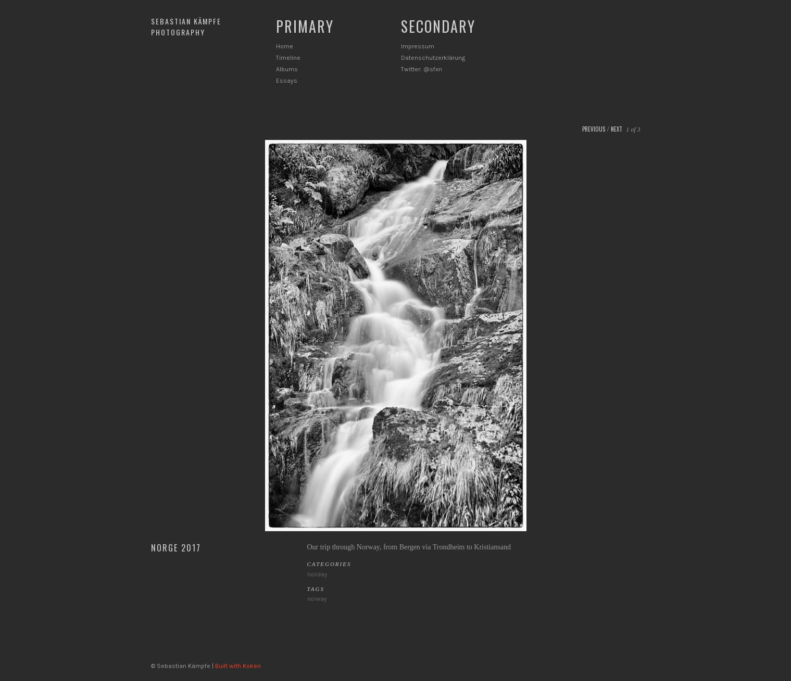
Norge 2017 (176, 548)
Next (616, 129)
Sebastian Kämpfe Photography (186, 26)
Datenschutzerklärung (433, 57)
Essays (286, 80)
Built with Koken (238, 666)
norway (317, 599)
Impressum (417, 46)
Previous (593, 129)
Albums (287, 69)
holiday (317, 574)
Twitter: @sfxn (421, 69)
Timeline (288, 57)
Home (284, 46)
